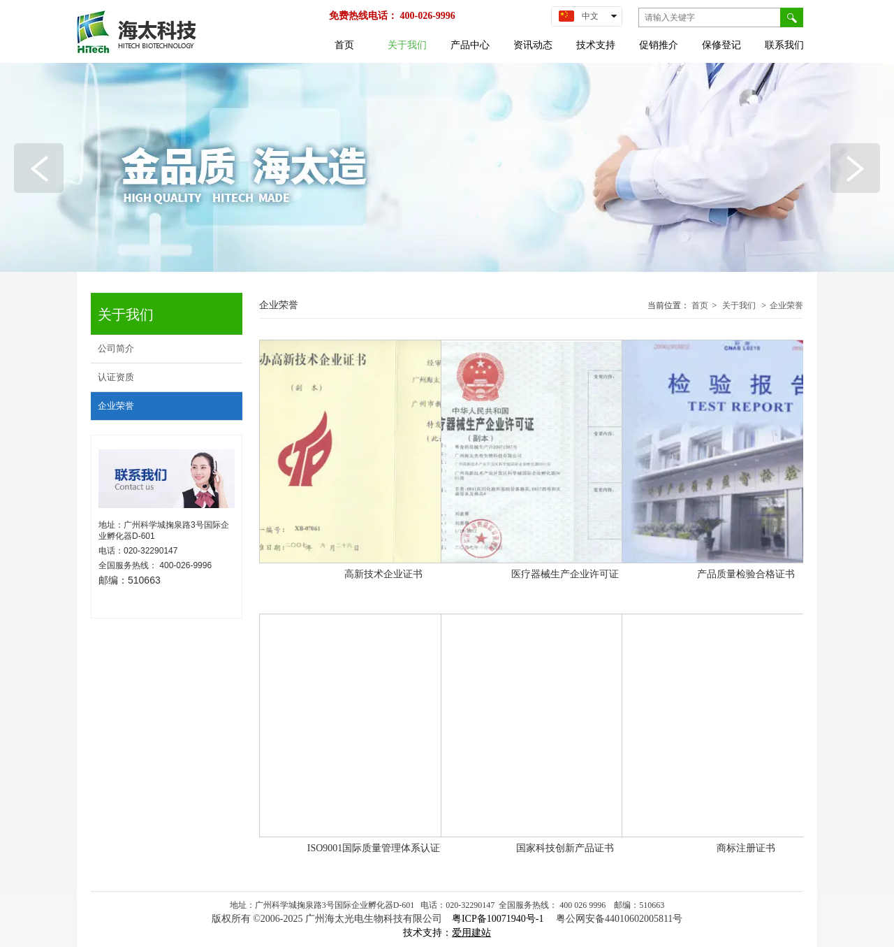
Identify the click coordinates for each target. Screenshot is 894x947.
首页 (699, 305)
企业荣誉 (786, 305)
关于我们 (739, 305)
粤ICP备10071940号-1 (499, 918)
